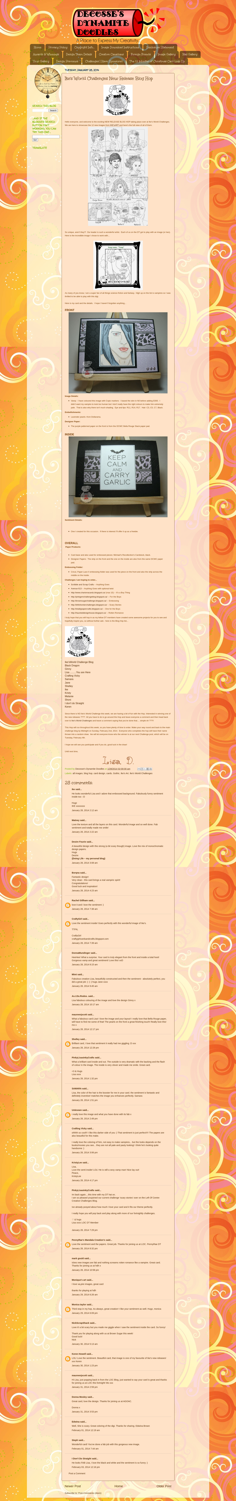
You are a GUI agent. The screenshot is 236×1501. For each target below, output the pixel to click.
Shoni (68, 699)
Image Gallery (167, 54)
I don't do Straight (74, 703)
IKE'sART (114, 125)
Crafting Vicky (72, 675)
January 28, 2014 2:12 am (85, 810)
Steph (75, 1440)
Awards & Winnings (46, 54)
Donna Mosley (79, 1397)
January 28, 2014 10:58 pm (85, 1270)
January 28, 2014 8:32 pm (85, 1248)
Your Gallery (41, 61)
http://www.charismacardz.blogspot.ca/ (88, 592)
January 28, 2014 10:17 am (85, 1004)
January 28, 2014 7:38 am (85, 909)
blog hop (88, 773)
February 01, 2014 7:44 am (85, 1448)
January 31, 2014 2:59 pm (85, 1387)
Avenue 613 (76, 588)
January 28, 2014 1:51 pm (85, 1100)
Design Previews (67, 61)
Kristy (68, 693)
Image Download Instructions (120, 47)
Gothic (116, 773)
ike (73, 789)
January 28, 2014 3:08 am (85, 863)
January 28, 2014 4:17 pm (85, 1180)
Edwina (76, 1421)
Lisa (67, 672)
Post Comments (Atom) (90, 1493)
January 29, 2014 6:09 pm (85, 1313)
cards (109, 773)
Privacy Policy (58, 47)
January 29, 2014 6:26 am (85, 1294)
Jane (67, 682)
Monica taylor (79, 1304)
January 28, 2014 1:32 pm (85, 1078)
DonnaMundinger (81, 953)
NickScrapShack (80, 1323)
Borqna (76, 872)
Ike (66, 689)
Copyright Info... (84, 47)
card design (99, 773)
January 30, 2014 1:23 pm (85, 1365)
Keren (68, 706)
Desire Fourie (79, 842)
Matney (76, 820)
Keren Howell (79, 1354)
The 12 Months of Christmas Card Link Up (157, 61)
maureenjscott (79, 1014)
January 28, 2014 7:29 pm (85, 1230)
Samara (69, 679)
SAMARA (77, 1088)
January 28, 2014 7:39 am (85, 943)
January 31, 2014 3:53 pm (85, 1411)
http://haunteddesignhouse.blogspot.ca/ (88, 613)
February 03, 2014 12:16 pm (86, 1467)
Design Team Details (79, 54)
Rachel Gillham (80, 900)
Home (37, 47)
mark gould (78, 1258)
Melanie (69, 696)
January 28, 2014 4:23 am (85, 890)
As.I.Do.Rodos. (80, 996)
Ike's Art (125, 773)
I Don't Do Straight (81, 1458)
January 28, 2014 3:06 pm (85, 1152)
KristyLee (77, 1162)
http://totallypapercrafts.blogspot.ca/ (87, 609)
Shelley (69, 686)
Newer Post (73, 1486)
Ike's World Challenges (82, 720)
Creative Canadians (111, 54)
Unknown (77, 1110)
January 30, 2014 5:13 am (85, 1344)
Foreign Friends (141, 54)
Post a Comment (77, 1473)
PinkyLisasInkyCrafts (83, 1057)
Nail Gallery (190, 54)
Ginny (68, 669)
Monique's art (79, 1280)
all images (78, 773)
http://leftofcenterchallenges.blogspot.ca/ (89, 605)
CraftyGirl (77, 919)
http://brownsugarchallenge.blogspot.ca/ (88, 601)
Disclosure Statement (160, 47)
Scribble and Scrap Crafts (82, 584)
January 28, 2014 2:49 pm (85, 1118)
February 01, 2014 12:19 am (86, 1430)
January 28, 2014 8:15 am (85, 964)
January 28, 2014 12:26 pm (85, 1047)
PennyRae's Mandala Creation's (88, 1240)
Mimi (74, 974)
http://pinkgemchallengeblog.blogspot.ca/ (89, 597)
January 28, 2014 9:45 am (85, 986)
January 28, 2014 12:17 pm (85, 1029)
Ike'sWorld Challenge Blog (79, 662)
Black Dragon (72, 665)
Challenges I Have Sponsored (104, 61)
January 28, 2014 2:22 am (85, 832)
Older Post (164, 1486)
